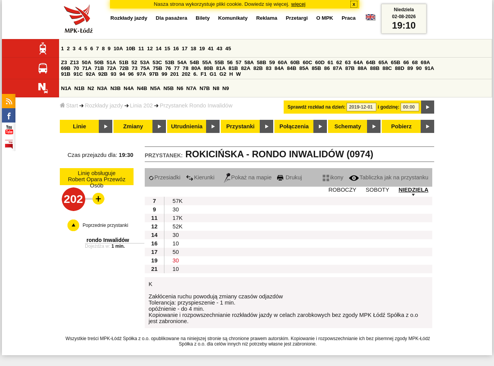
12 (150, 48)
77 (177, 68)
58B (261, 62)
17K (178, 218)
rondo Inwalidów (107, 240)
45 (228, 48)
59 (272, 62)
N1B (79, 88)
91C (78, 74)
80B (208, 68)
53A (144, 62)
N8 (216, 88)
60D (320, 62)
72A (111, 68)
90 (419, 68)
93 (114, 74)
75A (145, 68)
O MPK (324, 18)
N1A (66, 88)
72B (124, 68)
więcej (298, 4)
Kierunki (200, 177)
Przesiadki (165, 177)
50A (86, 62)
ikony (333, 177)
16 (176, 48)
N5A (155, 88)
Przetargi (297, 18)
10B (130, 48)
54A (182, 62)
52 (134, 62)
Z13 (74, 62)
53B (169, 62)
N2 (91, 88)
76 (168, 68)
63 (348, 62)
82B (258, 68)
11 (141, 48)
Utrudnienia (186, 126)
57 (239, 62)
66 (406, 62)
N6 (180, 88)
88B (374, 68)
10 (176, 243)
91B (65, 74)
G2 (223, 74)
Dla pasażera (172, 18)
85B (316, 68)
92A (90, 74)
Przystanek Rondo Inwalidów (196, 105)
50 (176, 252)
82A (245, 68)
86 (327, 68)
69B (65, 68)
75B (157, 68)
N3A (102, 88)
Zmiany (133, 126)
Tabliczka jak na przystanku (388, 177)
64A (358, 62)
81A (220, 68)
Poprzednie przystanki (105, 225)
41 (211, 48)
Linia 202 (141, 105)
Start (69, 105)
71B (99, 68)
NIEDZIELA (413, 190)
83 (269, 68)
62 (339, 62)
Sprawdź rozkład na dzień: (316, 107)
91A (429, 68)
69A (425, 62)
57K (178, 201)
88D (399, 68)
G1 (213, 74)
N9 (225, 88)
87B (350, 68)
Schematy (347, 126)
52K (178, 226)
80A (196, 68)
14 (159, 48)
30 (176, 209)
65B (395, 62)
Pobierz (401, 126)
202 (186, 74)
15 (167, 48)
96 (131, 74)
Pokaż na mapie (248, 177)
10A (118, 48)
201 (174, 74)
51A (111, 62)
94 (122, 74)
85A (304, 68)
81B (233, 68)
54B (194, 62)
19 (202, 48)
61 (330, 62)
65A (383, 62)
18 (193, 48)
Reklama (266, 18)
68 (415, 62)
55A (206, 62)
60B (294, 62)
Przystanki (240, 126)
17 (185, 48)
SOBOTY (377, 190)
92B (102, 74)
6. (195, 74)
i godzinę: (388, 107)
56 (230, 62)
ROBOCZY (342, 190)
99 (164, 74)
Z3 (64, 62)
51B (123, 62)
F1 (204, 74)
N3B (115, 88)
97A (141, 74)
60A (282, 62)
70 (76, 68)
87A (337, 68)
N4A (129, 88)
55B (219, 62)
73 (134, 68)
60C (307, 62)
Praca (348, 18)
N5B (168, 88)
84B (291, 68)
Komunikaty (232, 18)
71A (86, 68)
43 (219, 48)
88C (387, 68)
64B (370, 62)
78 (185, 68)
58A (249, 62)
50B (98, 62)
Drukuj (289, 177)
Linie (79, 126)
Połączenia (294, 126)
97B (153, 74)
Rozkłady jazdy (104, 105)
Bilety (203, 18)
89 (410, 68)
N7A (191, 88)
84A (279, 68)
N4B (142, 88)
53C (157, 62)
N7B (205, 88)
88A (362, 68)
